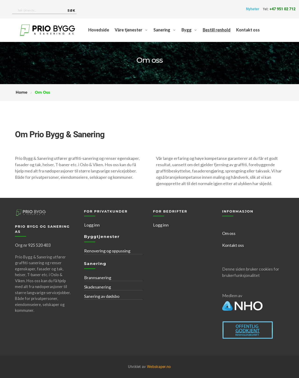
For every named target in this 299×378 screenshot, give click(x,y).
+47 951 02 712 (282, 9)
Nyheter (252, 9)
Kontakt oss (248, 29)
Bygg (187, 29)
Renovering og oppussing (107, 250)
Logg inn (92, 224)
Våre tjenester (128, 29)
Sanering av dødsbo (101, 296)
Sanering (161, 29)
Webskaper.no (159, 366)
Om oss (228, 233)
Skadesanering (97, 286)
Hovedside (98, 29)
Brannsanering (97, 277)
